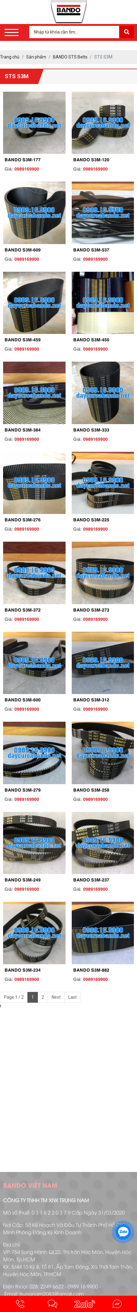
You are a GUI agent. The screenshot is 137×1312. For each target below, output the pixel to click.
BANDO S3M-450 (91, 339)
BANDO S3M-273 (91, 609)
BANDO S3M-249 (23, 879)
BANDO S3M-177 (23, 159)
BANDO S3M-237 (91, 879)
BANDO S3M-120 (91, 159)
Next (56, 997)
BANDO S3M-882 (91, 969)
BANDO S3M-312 (91, 699)
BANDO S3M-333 (91, 429)
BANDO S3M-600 (23, 699)
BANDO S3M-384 (23, 429)
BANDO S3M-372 (23, 609)
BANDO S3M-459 (23, 339)
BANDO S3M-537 (91, 249)
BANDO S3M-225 (91, 519)
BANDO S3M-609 (23, 249)
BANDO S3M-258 (91, 789)
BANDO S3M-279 (23, 789)
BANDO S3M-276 (23, 519)
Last (72, 997)
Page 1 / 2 (14, 997)
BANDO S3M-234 (23, 969)
